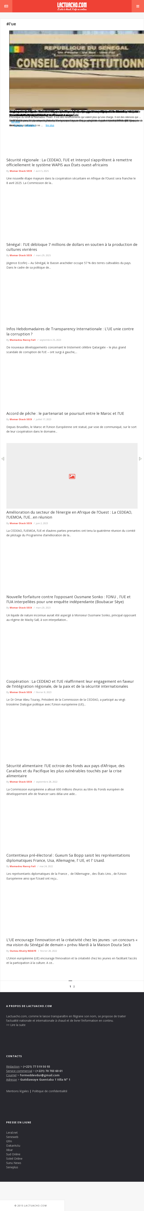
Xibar (9, 1150)
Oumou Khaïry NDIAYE (23, 950)
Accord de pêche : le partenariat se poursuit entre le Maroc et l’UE (65, 413)
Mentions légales (17, 1091)
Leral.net (12, 1132)
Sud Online (13, 1154)
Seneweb (12, 1137)
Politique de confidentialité (49, 1091)
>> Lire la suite (16, 1025)
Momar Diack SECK (21, 170)
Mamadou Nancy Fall (23, 339)
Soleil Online (14, 1158)
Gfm (9, 1141)
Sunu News (13, 1163)
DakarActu (13, 1145)
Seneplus (12, 1167)
